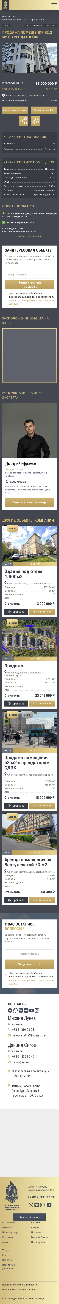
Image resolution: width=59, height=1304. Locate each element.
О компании (8, 1222)
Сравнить (18, 611)
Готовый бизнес (39, 1237)
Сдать (5, 1255)
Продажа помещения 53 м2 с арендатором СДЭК (27, 762)
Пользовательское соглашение (19, 1289)
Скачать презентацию (15, 110)
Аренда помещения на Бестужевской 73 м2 (27, 862)
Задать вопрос (29, 964)
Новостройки (38, 1242)
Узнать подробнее (42, 611)
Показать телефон (44, 110)
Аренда (35, 1227)
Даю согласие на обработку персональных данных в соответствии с (31, 298)
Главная (6, 16)
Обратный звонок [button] (29, 1217)
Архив (5, 1242)
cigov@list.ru (21, 1062)
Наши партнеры (10, 1232)
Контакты (7, 1237)
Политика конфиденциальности (19, 1284)
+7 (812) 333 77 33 (41, 1197)
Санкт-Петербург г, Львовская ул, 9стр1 (25, 96)
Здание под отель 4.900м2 (23, 573)
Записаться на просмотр (29, 502)
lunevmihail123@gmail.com (29, 1035)
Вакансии (7, 1227)
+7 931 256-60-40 (23, 1056)
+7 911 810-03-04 (23, 1030)
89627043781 (18, 481)
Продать (7, 1259)
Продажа (13, 665)
